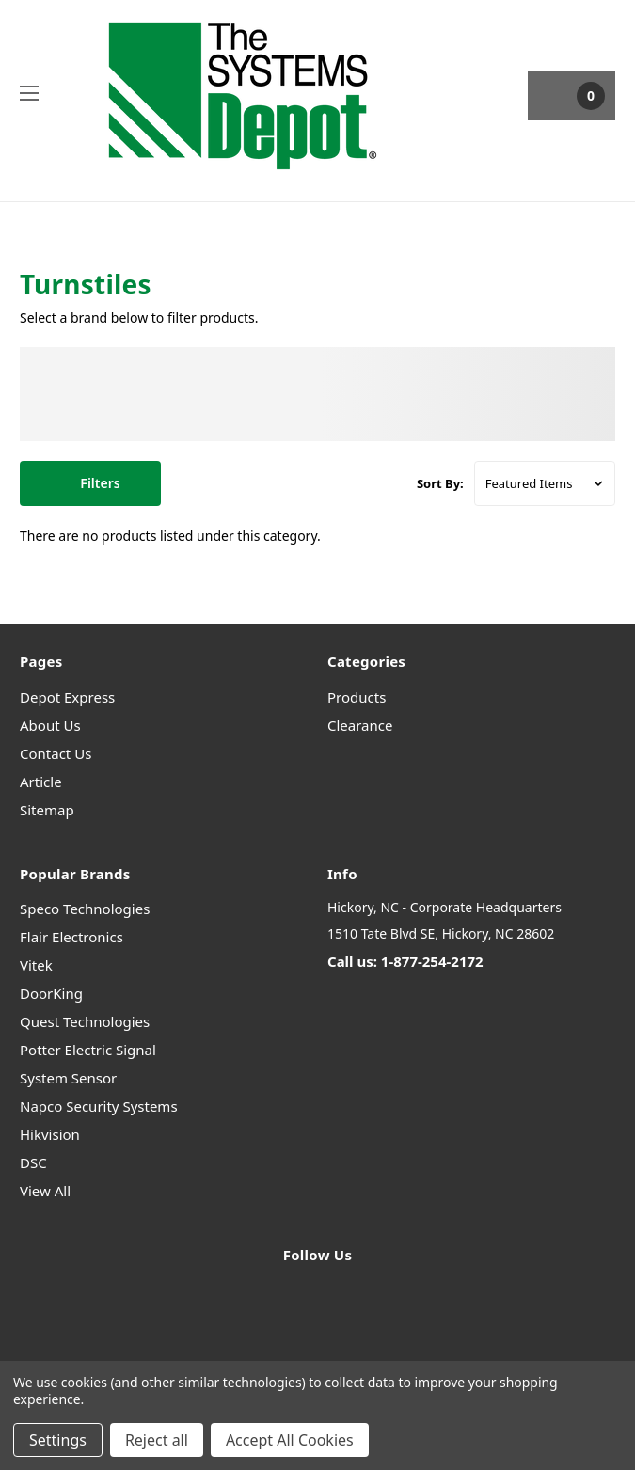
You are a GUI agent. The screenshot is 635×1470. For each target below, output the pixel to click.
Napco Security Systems (99, 1106)
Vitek (36, 965)
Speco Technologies (85, 908)
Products (356, 697)
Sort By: (440, 483)
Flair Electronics (71, 936)
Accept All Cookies (290, 1440)
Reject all (156, 1440)
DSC (33, 1162)
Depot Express (67, 697)
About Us (50, 725)
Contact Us (55, 753)
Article (41, 781)
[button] (90, 483)
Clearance (359, 725)
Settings (58, 1440)
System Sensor (68, 1077)
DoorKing (51, 993)
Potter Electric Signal (88, 1049)
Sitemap (47, 809)
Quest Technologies (85, 1021)
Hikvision (50, 1134)
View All (45, 1190)
